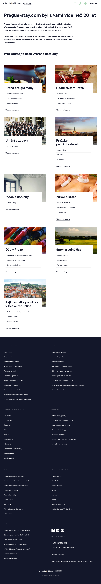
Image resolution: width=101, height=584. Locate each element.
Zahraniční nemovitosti (12, 390)
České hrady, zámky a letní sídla (18, 312)
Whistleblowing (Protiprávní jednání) (17, 549)
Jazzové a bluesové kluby (66, 98)
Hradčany (60, 160)
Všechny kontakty (57, 554)
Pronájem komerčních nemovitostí (16, 485)
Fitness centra (62, 255)
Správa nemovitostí (11, 490)
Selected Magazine (58, 504)
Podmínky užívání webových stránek (17, 530)
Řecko (6, 434)
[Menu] (94, 3)
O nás (53, 490)
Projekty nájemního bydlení (13, 380)
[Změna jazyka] (85, 3)
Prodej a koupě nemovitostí (14, 476)
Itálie (5, 430)
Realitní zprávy (56, 476)
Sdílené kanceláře (57, 362)
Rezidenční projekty (11, 376)
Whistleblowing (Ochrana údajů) (15, 544)
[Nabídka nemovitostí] (75, 3)
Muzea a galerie (12, 146)
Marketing (7, 504)
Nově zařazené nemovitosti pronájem (17, 399)
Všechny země (9, 458)
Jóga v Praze (61, 212)
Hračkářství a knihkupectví (16, 260)
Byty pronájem (9, 357)
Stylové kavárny (12, 103)
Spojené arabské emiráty (13, 449)
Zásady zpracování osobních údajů (16, 535)
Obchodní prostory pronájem (61, 366)
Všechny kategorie (12, 110)
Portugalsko (8, 439)
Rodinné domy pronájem (13, 366)
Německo (7, 444)
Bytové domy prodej (11, 385)
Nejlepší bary (62, 94)
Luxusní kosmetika (64, 203)
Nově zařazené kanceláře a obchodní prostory (68, 385)
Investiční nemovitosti (59, 444)
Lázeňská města (12, 317)
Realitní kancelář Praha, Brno (61, 509)
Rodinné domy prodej (11, 362)
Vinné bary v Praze (64, 103)
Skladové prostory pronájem (61, 371)
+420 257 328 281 (59, 543)
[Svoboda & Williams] (17, 3)
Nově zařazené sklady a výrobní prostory (66, 390)
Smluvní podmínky (10, 554)
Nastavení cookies (10, 558)
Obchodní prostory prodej (60, 430)
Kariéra (54, 495)
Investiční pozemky (58, 434)
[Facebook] (53, 530)
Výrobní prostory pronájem (61, 376)
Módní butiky (11, 203)
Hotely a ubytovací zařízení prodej (63, 439)
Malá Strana (61, 155)
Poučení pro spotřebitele (13, 540)
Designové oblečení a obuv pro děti (19, 255)
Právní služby (8, 500)
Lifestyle (54, 500)
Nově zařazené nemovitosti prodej (16, 394)
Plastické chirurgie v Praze (66, 207)
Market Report (56, 485)
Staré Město (61, 150)
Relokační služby (10, 495)
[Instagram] (62, 530)
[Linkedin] (57, 530)
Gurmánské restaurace (15, 94)
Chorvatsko (8, 420)
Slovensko (7, 416)
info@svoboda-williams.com (63, 547)
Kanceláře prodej (57, 357)
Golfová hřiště (62, 260)
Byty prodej (8, 352)
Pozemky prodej (10, 371)
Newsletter (55, 481)
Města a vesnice (12, 321)
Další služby (8, 514)
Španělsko (7, 425)
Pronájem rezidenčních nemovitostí (16, 481)
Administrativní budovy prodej (62, 380)
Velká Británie (9, 453)
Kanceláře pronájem (58, 352)
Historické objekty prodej (60, 425)
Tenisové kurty (62, 265)
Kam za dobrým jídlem (15, 98)
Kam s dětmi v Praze (14, 265)
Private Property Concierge (13, 509)
